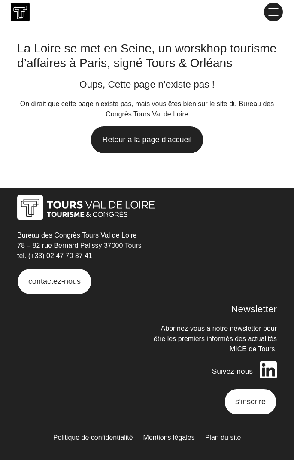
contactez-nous (54, 281)
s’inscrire (250, 401)
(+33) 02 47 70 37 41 (60, 255)
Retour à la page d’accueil (146, 139)
